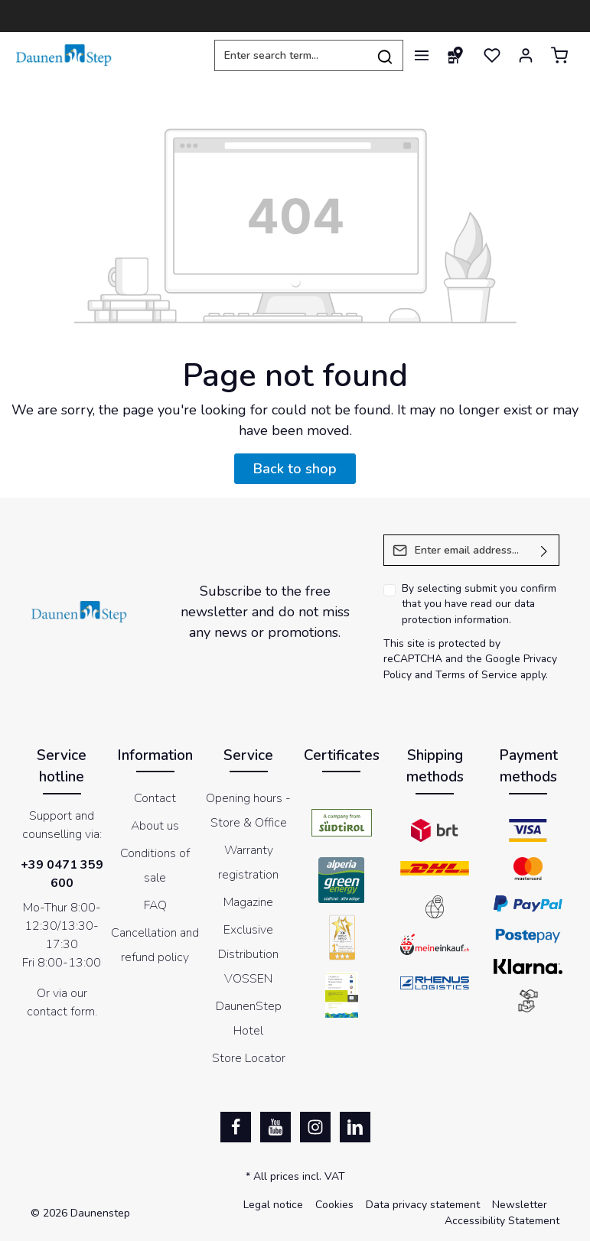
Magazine (248, 902)
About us (155, 825)
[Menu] (421, 55)
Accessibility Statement (502, 1220)
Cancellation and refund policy (155, 945)
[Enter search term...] (290, 55)
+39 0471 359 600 (62, 874)
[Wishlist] (492, 55)
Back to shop (295, 469)
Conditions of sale (155, 865)
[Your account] (525, 55)
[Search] (385, 55)
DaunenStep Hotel (249, 1018)
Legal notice (273, 1204)
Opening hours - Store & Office (248, 810)
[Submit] (544, 550)
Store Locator (248, 1058)
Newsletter (519, 1204)
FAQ (155, 905)
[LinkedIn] (355, 1127)
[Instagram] (315, 1127)
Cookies (334, 1204)
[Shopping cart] (559, 55)
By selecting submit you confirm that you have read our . (479, 604)
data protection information (468, 611)
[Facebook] (235, 1127)
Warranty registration (248, 862)
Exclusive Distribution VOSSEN (248, 954)
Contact (155, 798)
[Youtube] (275, 1127)
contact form (61, 1011)
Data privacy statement (423, 1204)
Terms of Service (476, 675)
